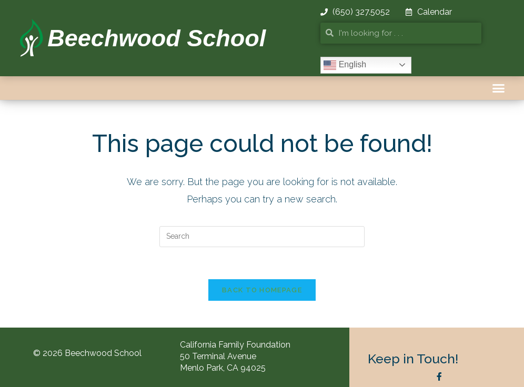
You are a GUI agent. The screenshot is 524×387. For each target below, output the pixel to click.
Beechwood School (156, 38)
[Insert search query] (262, 236)
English (345, 65)
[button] (499, 88)
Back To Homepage (262, 290)
